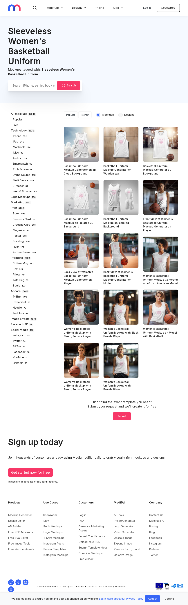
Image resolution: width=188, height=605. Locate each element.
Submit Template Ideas (93, 547)
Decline (169, 598)
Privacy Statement (115, 586)
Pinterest (154, 549)
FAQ (81, 520)
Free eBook (86, 559)
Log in (147, 7)
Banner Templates (54, 549)
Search (68, 85)
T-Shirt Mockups (53, 538)
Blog (116, 8)
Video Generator (124, 532)
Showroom (50, 515)
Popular (70, 114)
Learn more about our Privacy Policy (121, 598)
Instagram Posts (53, 543)
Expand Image (123, 543)
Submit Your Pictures (92, 536)
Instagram (155, 543)
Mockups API (157, 520)
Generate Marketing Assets (91, 528)
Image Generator (124, 520)
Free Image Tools (19, 543)
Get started (168, 7)
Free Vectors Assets (21, 549)
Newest (85, 114)
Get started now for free (30, 472)
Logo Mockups (53, 532)
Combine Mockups (91, 553)
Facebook (155, 538)
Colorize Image (123, 555)
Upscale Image (123, 538)
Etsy (46, 520)
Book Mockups (53, 526)
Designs (77, 7)
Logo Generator (124, 526)
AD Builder (14, 526)
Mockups (52, 8)
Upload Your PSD (89, 542)
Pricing (99, 8)
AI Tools (119, 515)
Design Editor (16, 520)
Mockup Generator (20, 515)
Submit (122, 416)
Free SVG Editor (18, 538)
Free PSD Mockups (20, 532)
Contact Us (156, 515)
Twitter (153, 555)
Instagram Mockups (55, 555)
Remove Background (127, 549)
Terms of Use (94, 586)
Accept (152, 598)
